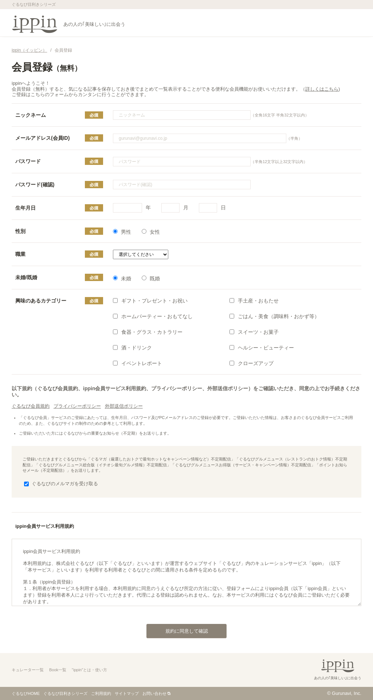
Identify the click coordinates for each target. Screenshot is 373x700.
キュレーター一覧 (28, 670)
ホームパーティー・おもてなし (153, 316)
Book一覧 (57, 670)
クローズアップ (251, 363)
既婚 (151, 278)
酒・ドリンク (132, 348)
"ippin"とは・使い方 (89, 670)
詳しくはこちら (321, 89)
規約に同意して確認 (177, 629)
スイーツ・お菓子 (254, 332)
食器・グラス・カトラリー (147, 332)
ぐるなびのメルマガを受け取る (61, 483)
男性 (122, 232)
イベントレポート (137, 363)
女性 (151, 232)
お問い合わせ (154, 693)
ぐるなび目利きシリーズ (65, 693)
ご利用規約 (101, 693)
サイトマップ (127, 693)
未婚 (122, 278)
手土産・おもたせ (254, 301)
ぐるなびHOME (26, 693)
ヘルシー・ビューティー (261, 348)
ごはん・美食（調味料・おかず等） (274, 316)
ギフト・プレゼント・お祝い (150, 301)
